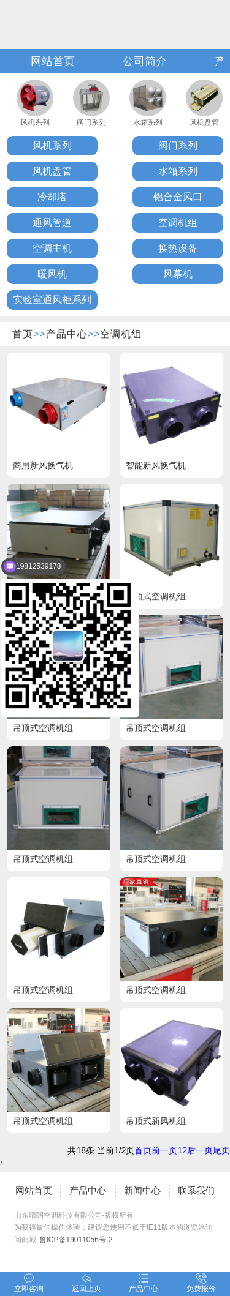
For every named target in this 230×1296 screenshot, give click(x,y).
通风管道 (52, 222)
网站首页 (53, 61)
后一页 (200, 1150)
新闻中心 (142, 1190)
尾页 (221, 1150)
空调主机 (52, 248)
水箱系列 (148, 122)
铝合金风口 (177, 197)
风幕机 (178, 274)
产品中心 (67, 334)
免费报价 (201, 1283)
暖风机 (52, 274)
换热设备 (177, 248)
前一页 (164, 1150)
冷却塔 (52, 197)
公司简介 (145, 61)
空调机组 (177, 222)
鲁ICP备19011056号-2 (76, 1239)
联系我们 (196, 1190)
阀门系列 (91, 122)
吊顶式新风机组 (156, 1121)
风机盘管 (204, 122)
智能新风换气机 (156, 465)
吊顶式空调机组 (156, 596)
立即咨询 (29, 1283)
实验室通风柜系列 (52, 299)
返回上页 (86, 1283)
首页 (22, 334)
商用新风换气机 (43, 465)
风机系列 (35, 122)
